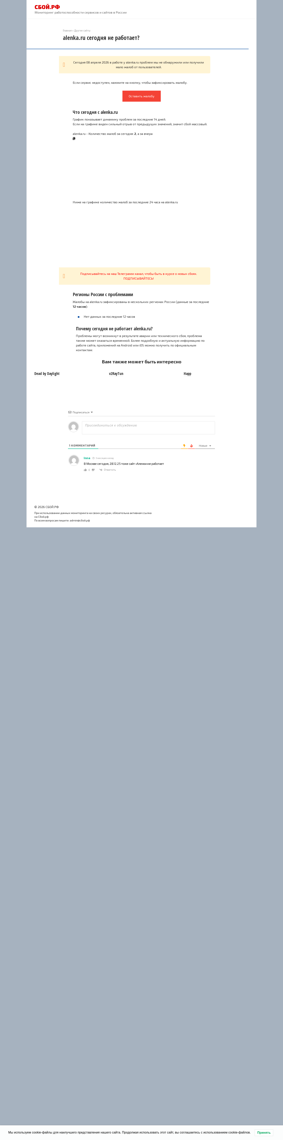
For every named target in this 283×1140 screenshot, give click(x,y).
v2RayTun (116, 373)
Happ (187, 373)
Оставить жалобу (141, 96)
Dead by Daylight (47, 373)
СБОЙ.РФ (47, 7)
